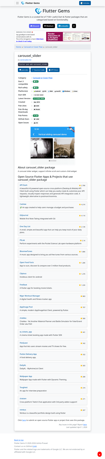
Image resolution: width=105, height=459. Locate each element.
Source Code (38, 70)
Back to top (19, 440)
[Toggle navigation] (17, 3)
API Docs (53, 70)
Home (18, 47)
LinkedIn (63, 26)
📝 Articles (85, 3)
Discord (34, 26)
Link (34, 446)
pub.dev (23, 70)
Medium (49, 26)
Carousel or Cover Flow (33, 47)
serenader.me (25, 60)
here (24, 420)
